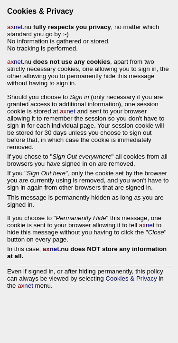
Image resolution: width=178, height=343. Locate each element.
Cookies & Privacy (131, 278)
